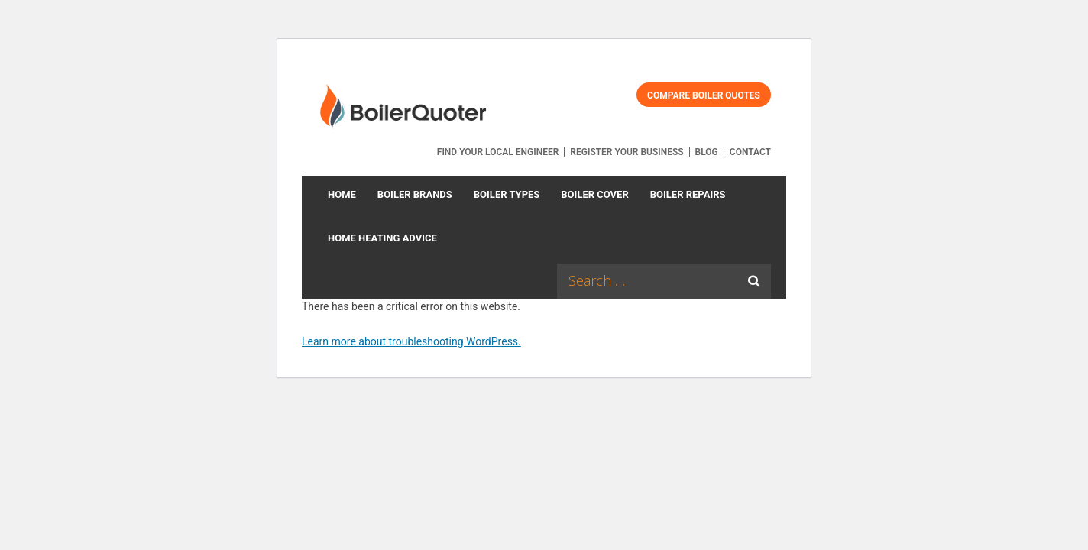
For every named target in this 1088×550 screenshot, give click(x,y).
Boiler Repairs (688, 194)
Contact (750, 152)
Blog (706, 152)
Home (342, 194)
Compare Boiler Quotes (703, 95)
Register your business (626, 152)
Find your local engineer (498, 152)
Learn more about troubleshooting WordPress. (411, 341)
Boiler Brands (414, 194)
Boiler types (507, 194)
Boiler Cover (594, 194)
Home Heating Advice (382, 238)
